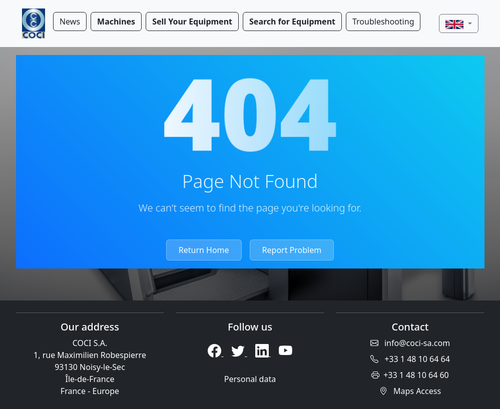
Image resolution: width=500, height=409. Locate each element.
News (70, 21)
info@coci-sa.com (410, 343)
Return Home (204, 250)
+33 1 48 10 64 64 (410, 359)
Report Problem (292, 250)
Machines (116, 21)
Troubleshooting (383, 21)
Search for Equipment (292, 21)
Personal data (250, 379)
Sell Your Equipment (192, 21)
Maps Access (410, 391)
